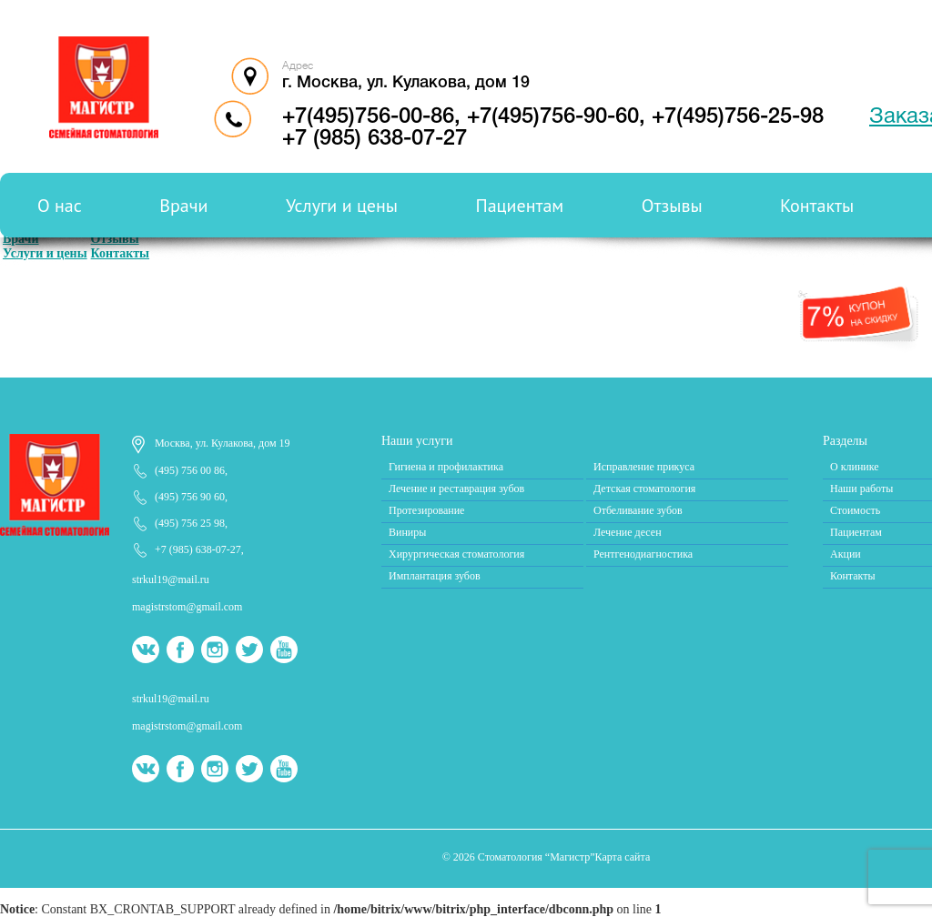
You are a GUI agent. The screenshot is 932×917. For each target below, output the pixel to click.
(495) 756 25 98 (190, 523)
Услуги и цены (342, 205)
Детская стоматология (644, 488)
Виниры (407, 532)
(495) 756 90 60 (190, 496)
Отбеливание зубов (638, 510)
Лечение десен (627, 532)
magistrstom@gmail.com (187, 606)
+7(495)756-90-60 (553, 117)
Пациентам (520, 205)
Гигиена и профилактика (446, 466)
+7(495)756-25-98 (738, 117)
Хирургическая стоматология (456, 554)
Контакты (817, 205)
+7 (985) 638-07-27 (198, 549)
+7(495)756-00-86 (368, 117)
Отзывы (672, 205)
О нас (59, 205)
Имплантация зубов (435, 575)
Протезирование (426, 510)
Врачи (183, 205)
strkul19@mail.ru (170, 579)
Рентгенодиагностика (643, 554)
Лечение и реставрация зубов (456, 488)
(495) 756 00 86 (190, 470)
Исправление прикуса (643, 466)
